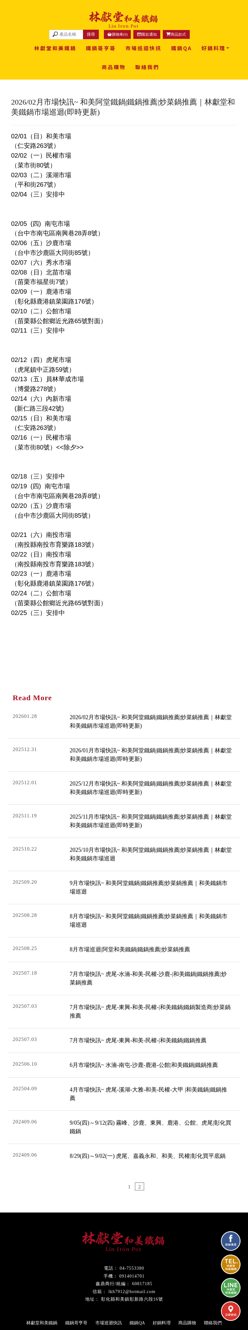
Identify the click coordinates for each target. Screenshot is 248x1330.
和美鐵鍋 (129, 1224)
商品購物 (114, 67)
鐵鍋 (96, 1224)
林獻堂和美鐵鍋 (55, 48)
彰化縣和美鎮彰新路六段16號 (132, 1299)
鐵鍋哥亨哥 (101, 48)
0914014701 (132, 1276)
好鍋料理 (213, 48)
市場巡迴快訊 (143, 48)
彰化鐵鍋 (111, 1224)
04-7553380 (132, 1268)
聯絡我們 (147, 67)
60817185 (142, 1283)
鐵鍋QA (181, 48)
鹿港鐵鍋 (147, 1224)
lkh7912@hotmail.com (131, 1291)
